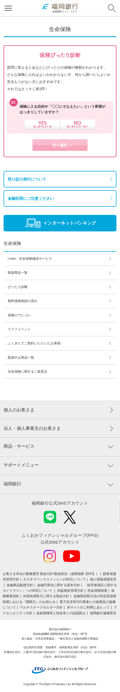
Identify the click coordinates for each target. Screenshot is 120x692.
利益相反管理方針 (70, 591)
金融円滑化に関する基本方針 (58, 585)
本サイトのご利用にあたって (88, 607)
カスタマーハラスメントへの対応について (54, 579)
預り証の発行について (27, 179)
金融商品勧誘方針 (20, 585)
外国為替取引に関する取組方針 (46, 596)
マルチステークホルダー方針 (41, 607)
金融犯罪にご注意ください (31, 198)
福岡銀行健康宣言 (103, 613)
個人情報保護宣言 (103, 579)
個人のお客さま (19, 410)
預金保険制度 (97, 591)
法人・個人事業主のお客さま (32, 428)
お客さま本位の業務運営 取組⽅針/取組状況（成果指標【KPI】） (51, 574)
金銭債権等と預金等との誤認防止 (61, 613)
